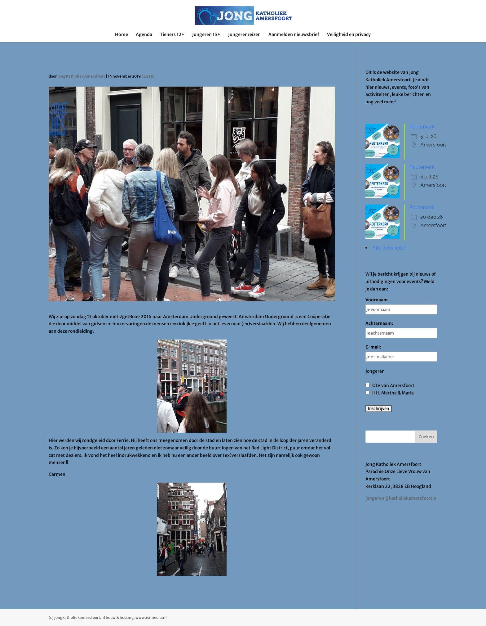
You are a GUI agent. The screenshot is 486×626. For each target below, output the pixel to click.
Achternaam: (401, 329)
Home (121, 34)
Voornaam (401, 305)
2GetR (149, 76)
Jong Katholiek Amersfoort (81, 76)
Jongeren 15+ (206, 34)
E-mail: (401, 353)
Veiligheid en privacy (349, 34)
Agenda (144, 34)
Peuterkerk (421, 127)
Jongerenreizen (244, 34)
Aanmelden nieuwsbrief (293, 34)
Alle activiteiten (389, 248)
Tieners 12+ (172, 34)
